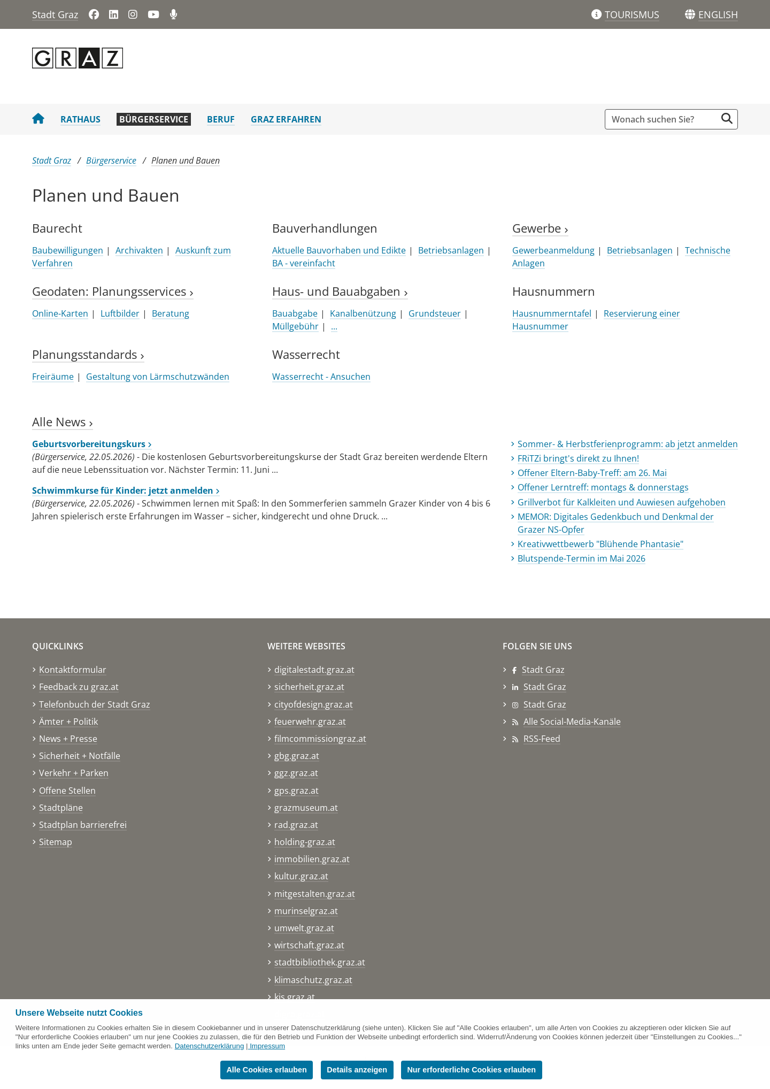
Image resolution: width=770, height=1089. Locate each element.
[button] (718, 15)
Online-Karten (60, 313)
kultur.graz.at (301, 876)
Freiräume (53, 376)
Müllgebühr (295, 326)
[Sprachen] (690, 15)
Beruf (221, 119)
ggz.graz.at (296, 773)
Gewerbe (540, 228)
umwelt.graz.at (304, 928)
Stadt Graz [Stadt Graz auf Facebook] (543, 670)
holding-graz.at (304, 842)
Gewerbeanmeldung (553, 250)
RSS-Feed (541, 739)
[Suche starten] (727, 118)
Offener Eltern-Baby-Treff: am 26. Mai (592, 473)
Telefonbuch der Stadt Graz (94, 704)
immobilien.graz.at (312, 859)
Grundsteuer (435, 313)
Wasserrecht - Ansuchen (321, 376)
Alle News (62, 421)
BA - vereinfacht (303, 263)
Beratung (170, 313)
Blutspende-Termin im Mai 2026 (581, 558)
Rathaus (80, 119)
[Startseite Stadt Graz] (38, 119)
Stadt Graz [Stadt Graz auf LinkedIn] (544, 687)
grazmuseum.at (306, 808)
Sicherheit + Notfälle (79, 756)
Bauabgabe (295, 313)
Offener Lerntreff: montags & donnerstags (603, 487)
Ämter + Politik (68, 721)
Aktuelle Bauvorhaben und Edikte (339, 250)
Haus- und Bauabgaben (340, 291)
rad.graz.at (296, 825)
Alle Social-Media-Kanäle (572, 721)
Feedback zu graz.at (79, 687)
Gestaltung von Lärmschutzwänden (157, 376)
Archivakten (139, 250)
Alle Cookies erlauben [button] (266, 1069)
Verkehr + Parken (74, 773)
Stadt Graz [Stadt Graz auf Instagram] (544, 704)
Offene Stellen (67, 790)
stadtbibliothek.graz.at (319, 962)
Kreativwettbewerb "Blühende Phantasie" (600, 544)
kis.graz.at (294, 997)
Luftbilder (120, 313)
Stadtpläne (61, 808)
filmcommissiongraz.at (320, 739)
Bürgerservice (153, 119)
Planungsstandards (88, 354)
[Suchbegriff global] (663, 119)
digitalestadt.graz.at (314, 670)
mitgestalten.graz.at (314, 894)
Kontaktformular (72, 670)
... (334, 326)
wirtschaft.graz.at (309, 945)
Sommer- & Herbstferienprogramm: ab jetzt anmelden (628, 444)
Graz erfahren (286, 119)
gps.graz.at (296, 790)
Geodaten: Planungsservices (113, 291)
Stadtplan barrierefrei (83, 825)
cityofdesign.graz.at (313, 704)
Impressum (267, 1046)
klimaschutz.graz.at (313, 980)
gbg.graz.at (296, 756)
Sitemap (55, 842)
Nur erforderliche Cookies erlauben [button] (471, 1069)
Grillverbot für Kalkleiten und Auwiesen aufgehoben (622, 502)
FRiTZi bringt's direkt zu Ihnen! (578, 458)
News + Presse (68, 739)
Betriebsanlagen (451, 250)
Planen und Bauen (185, 160)
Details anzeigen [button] (357, 1069)
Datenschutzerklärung (209, 1046)
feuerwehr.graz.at (310, 721)
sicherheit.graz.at (309, 687)
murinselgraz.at (306, 911)
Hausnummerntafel (551, 313)
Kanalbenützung (363, 313)
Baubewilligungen (67, 250)
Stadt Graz (55, 14)
